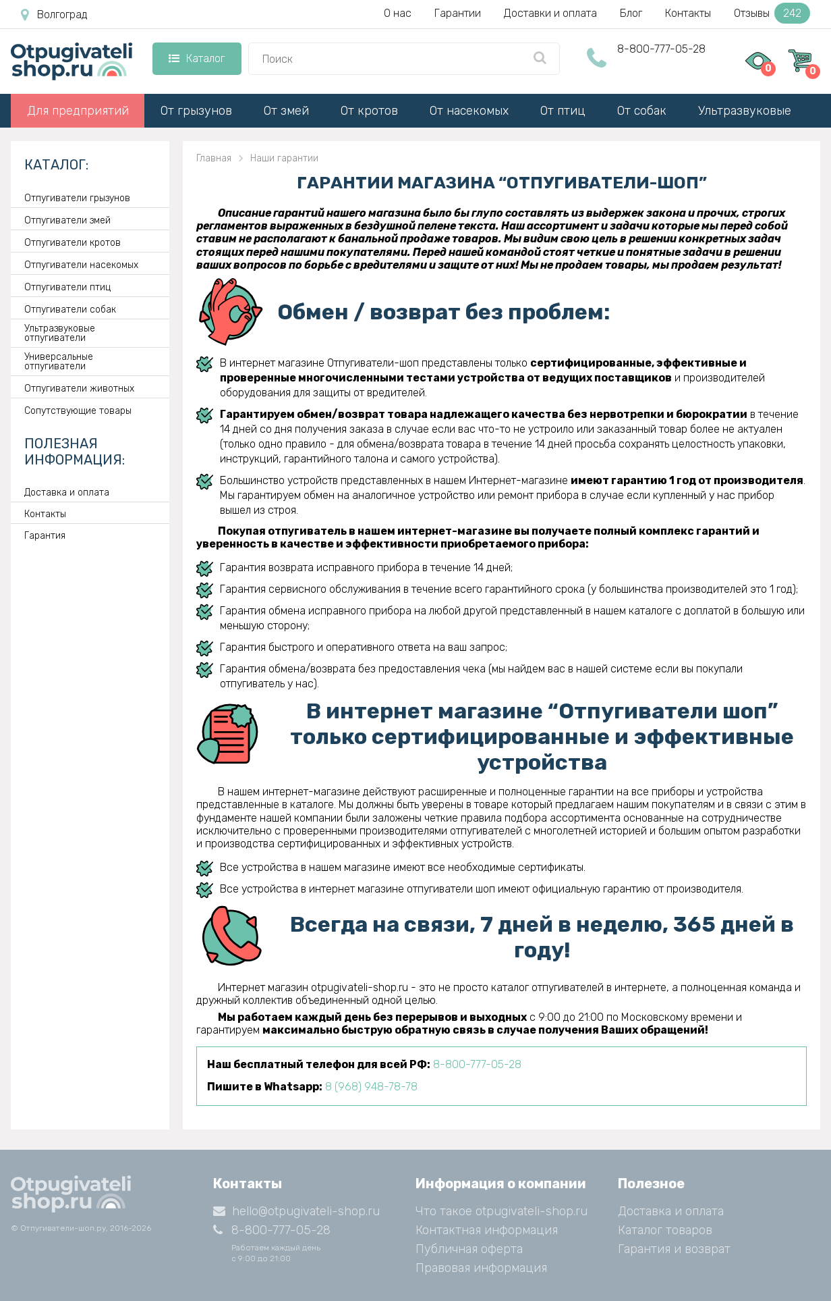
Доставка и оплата (66, 493)
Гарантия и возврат (674, 1249)
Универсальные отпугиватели (58, 361)
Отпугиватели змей (67, 220)
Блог (631, 13)
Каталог (197, 58)
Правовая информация (481, 1268)
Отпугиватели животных (79, 389)
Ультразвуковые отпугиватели (59, 333)
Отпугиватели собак (70, 310)
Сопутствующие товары (78, 411)
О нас (397, 13)
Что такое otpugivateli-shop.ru (502, 1211)
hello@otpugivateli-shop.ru (296, 1211)
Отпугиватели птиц (67, 287)
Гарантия (44, 536)
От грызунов (196, 110)
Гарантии (457, 13)
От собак (641, 110)
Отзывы (772, 13)
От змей (286, 110)
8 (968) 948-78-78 (371, 1086)
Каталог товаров (665, 1230)
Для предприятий (78, 110)
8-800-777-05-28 (661, 49)
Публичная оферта (469, 1249)
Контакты (688, 13)
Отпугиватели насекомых (81, 265)
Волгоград (54, 15)
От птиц (562, 110)
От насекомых (469, 110)
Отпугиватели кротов (72, 243)
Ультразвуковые (744, 110)
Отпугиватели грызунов (77, 198)
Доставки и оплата (550, 13)
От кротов (369, 110)
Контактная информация (487, 1230)
